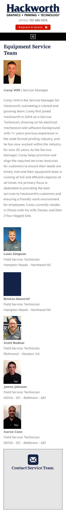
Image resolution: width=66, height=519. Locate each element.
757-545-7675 (38, 20)
